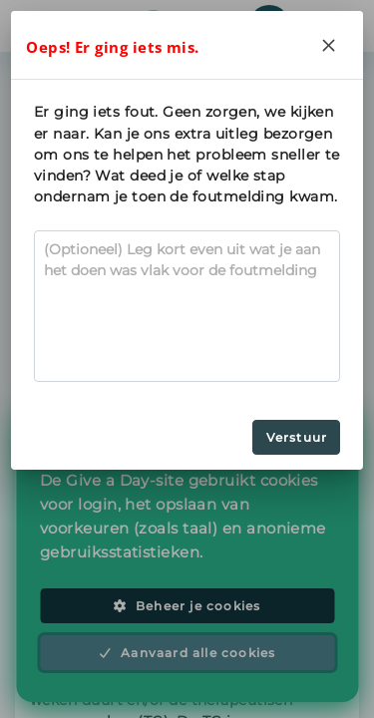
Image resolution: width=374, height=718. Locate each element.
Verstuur (297, 437)
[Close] (329, 45)
